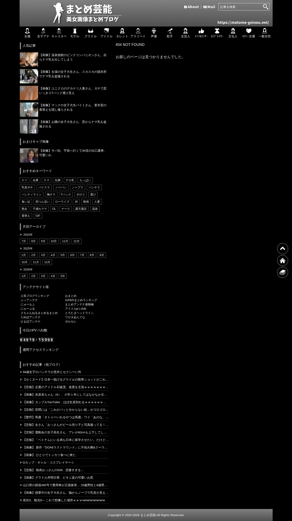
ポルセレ (71, 321)
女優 (27, 33)
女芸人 (185, 33)
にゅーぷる (28, 308)
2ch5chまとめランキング (81, 300)
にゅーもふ (28, 304)
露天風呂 (81, 208)
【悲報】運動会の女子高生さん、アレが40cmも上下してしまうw (66, 432)
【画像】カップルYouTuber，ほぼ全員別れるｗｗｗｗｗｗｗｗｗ (66, 402)
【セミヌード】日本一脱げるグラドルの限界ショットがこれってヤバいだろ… (66, 379)
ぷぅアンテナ (29, 300)
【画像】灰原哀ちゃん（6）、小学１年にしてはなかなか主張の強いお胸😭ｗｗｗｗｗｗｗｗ (66, 394)
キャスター (59, 33)
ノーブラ (77, 187)
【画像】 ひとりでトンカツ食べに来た (49, 455)
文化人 (233, 33)
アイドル (106, 33)
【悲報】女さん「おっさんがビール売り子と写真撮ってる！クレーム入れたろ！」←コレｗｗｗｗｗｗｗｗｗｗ (66, 424)
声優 (154, 33)
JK (76, 201)
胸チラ (51, 194)
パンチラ (94, 187)
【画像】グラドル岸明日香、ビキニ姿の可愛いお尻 (58, 477)
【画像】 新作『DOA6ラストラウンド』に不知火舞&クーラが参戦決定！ (66, 447)
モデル (74, 33)
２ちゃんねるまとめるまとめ (39, 313)
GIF (38, 215)
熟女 (24, 208)
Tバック (66, 194)
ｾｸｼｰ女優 (248, 33)
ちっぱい (85, 180)
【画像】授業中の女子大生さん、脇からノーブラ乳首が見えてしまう (66, 492)
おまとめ (71, 295)
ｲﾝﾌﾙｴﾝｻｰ (201, 33)
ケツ (24, 180)
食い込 (26, 201)
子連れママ (40, 208)
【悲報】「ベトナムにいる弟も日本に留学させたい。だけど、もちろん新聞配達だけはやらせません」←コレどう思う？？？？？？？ (66, 440)
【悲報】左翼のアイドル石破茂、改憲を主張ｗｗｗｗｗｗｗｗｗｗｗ (66, 387)
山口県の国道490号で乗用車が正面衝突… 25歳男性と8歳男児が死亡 (66, 485)
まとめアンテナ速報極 (79, 304)
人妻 (97, 201)
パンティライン (32, 194)
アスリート (138, 33)
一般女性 (265, 33)
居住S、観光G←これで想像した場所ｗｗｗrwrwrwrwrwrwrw (64, 500)
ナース (65, 208)
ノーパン (61, 187)
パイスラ (44, 187)
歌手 (170, 33)
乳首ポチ (27, 187)
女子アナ (43, 33)
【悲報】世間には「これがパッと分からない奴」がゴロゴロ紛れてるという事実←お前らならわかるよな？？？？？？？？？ (66, 409)
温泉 (95, 208)
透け (93, 194)
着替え (26, 215)
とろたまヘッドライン (79, 313)
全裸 (35, 180)
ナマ (46, 180)
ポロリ (80, 194)
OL (54, 208)
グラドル (90, 33)
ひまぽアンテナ (31, 321)
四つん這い (43, 201)
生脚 (57, 180)
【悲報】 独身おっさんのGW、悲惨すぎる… (53, 470)
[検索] (265, 6)
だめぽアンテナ (31, 317)
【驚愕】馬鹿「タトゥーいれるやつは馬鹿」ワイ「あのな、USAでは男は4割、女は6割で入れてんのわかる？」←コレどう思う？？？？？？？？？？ (66, 417)
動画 (86, 201)
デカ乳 (70, 180)
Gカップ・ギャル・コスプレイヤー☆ (48, 462)
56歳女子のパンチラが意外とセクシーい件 (52, 372)
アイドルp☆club (75, 308)
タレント (122, 33)
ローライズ (62, 201)
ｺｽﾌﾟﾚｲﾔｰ (217, 33)
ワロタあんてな (75, 317)
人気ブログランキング (35, 295)
